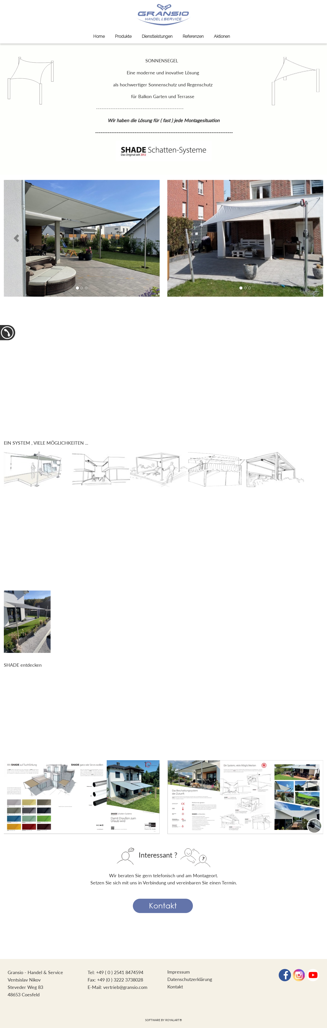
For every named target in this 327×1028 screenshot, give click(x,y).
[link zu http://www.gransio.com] (163, 14)
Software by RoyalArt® (163, 1020)
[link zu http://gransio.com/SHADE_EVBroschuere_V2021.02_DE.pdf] (27, 621)
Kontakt (175, 986)
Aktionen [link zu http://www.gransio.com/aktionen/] (222, 36)
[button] (16, 238)
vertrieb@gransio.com (125, 987)
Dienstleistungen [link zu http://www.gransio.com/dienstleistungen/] (157, 36)
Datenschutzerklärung (189, 979)
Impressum (178, 972)
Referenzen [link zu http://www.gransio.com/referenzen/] (193, 36)
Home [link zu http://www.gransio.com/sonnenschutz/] (99, 36)
